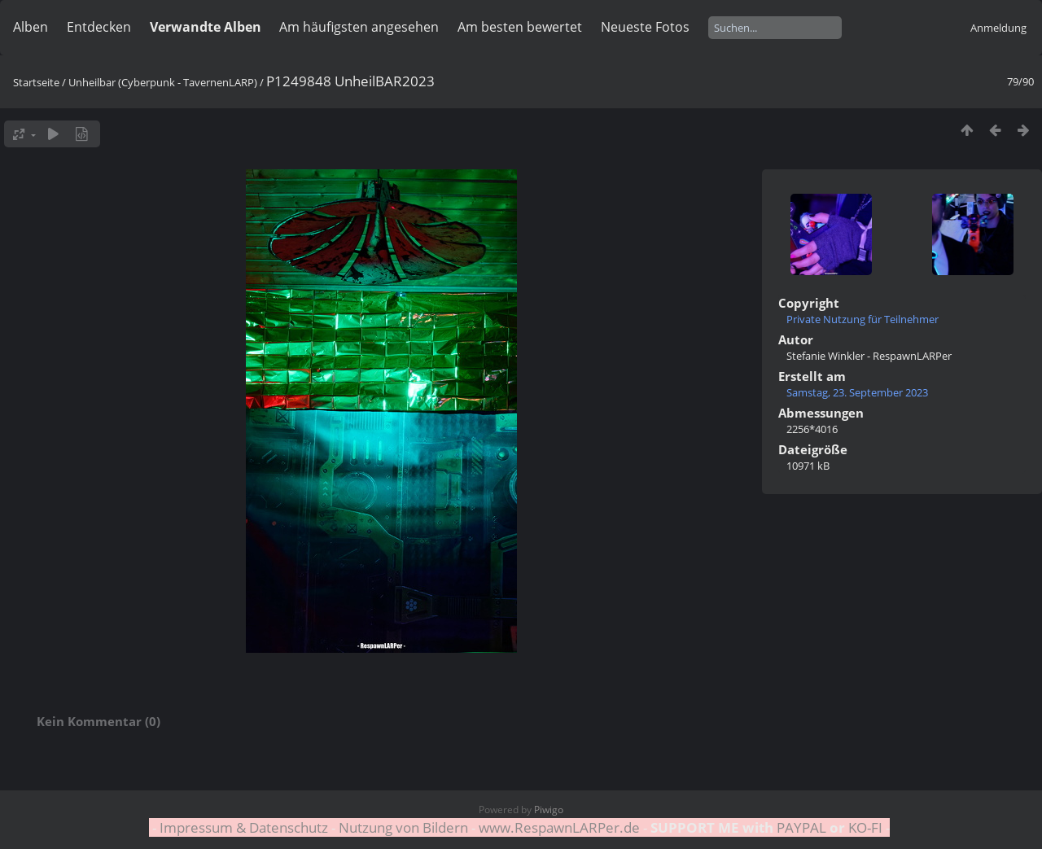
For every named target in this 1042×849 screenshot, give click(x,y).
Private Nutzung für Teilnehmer (862, 319)
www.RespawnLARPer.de (559, 827)
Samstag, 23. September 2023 (857, 392)
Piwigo (548, 809)
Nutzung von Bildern (403, 827)
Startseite (36, 82)
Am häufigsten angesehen (359, 27)
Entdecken (99, 27)
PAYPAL (801, 827)
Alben (30, 27)
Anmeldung (998, 27)
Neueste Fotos (645, 27)
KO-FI (865, 827)
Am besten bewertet (520, 27)
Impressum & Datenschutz (244, 827)
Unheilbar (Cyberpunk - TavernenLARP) (162, 82)
